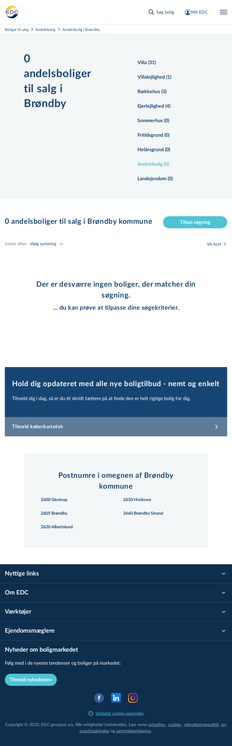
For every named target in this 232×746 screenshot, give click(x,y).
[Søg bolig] (161, 12)
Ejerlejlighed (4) (153, 106)
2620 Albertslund (57, 527)
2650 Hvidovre (137, 500)
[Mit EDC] (196, 12)
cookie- (175, 724)
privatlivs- (157, 724)
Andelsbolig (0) (153, 164)
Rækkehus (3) (151, 91)
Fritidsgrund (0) (153, 135)
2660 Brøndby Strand (143, 513)
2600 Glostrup (54, 500)
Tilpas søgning (195, 222)
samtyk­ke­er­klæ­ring (133, 730)
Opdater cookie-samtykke (116, 713)
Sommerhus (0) (153, 120)
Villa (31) (146, 62)
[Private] (12, 12)
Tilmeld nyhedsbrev (31, 679)
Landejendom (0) (155, 178)
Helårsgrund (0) (153, 149)
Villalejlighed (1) (154, 77)
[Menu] (224, 12)
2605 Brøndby (54, 513)
